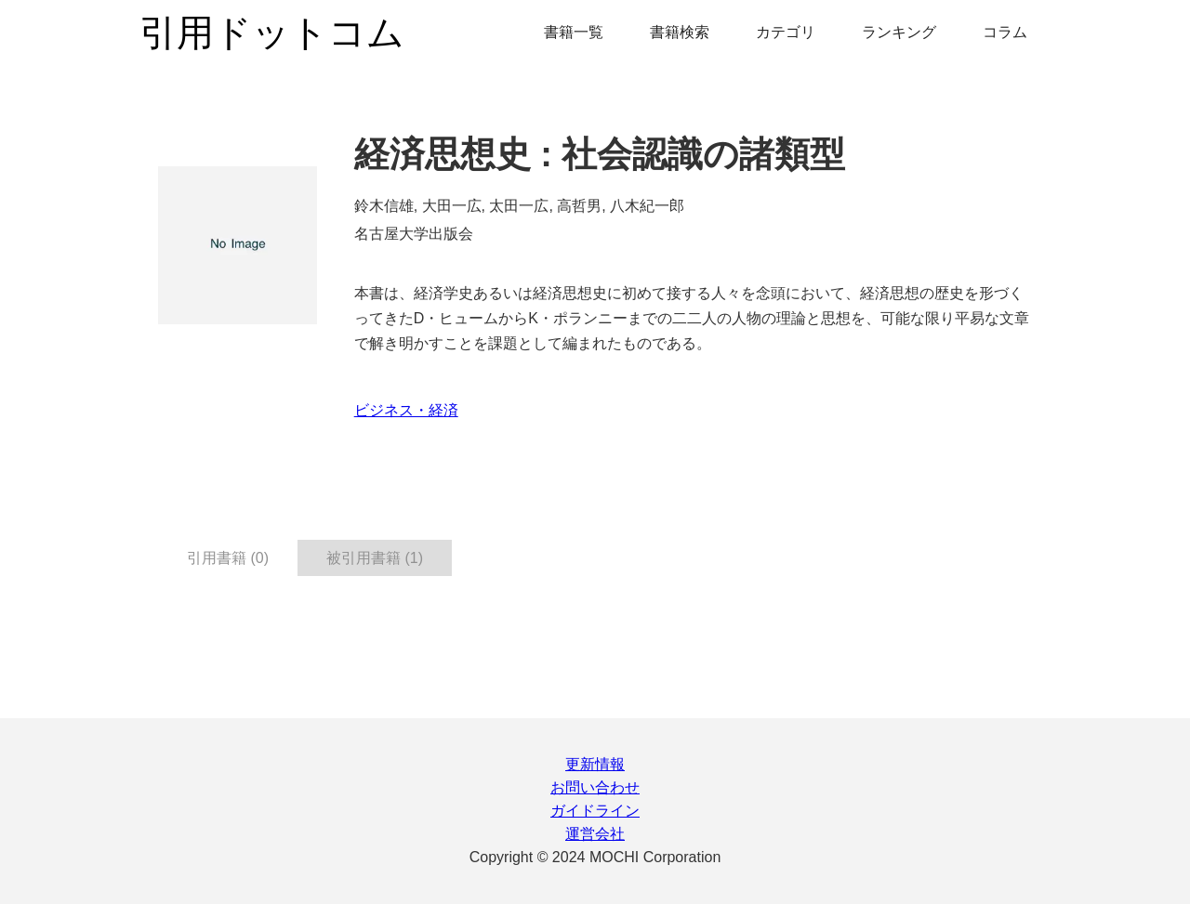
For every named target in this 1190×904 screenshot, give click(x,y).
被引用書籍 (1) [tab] (374, 558)
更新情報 (595, 764)
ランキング (899, 32)
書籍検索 (679, 32)
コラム (1005, 32)
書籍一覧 (573, 32)
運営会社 (595, 834)
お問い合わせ (595, 787)
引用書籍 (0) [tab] (228, 558)
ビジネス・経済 (406, 410)
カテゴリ (785, 32)
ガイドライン (595, 811)
